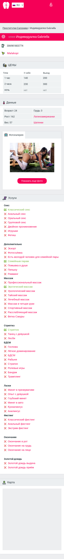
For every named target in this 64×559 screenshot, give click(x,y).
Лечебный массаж (18, 299)
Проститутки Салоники (15, 28)
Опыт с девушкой (18, 394)
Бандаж (12, 372)
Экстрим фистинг (18, 428)
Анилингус (14, 411)
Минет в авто (15, 402)
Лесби (11, 338)
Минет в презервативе (21, 389)
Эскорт (12, 248)
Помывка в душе (18, 265)
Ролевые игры (16, 368)
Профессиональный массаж (24, 282)
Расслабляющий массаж (22, 312)
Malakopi (10, 53)
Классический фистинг (21, 419)
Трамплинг (14, 376)
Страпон (13, 363)
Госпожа (13, 346)
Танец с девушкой (18, 334)
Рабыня (12, 359)
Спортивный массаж (20, 308)
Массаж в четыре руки (21, 303)
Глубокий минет (17, 398)
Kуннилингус (15, 406)
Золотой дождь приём (21, 467)
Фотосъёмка (15, 252)
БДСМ (11, 355)
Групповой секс (17, 222)
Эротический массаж (20, 286)
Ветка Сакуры (16, 316)
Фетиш (12, 235)
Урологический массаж (21, 291)
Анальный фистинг (19, 423)
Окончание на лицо (19, 449)
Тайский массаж (17, 295)
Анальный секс (17, 213)
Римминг (13, 274)
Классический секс (19, 209)
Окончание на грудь (19, 445)
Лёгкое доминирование (21, 351)
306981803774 (15, 45)
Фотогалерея (13, 134)
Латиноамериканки (44, 116)
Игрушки (13, 230)
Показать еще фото (32, 181)
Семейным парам (18, 261)
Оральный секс (17, 218)
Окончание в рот (17, 441)
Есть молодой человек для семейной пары (33, 256)
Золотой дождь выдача (21, 463)
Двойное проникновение (22, 226)
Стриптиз (13, 329)
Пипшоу (12, 269)
